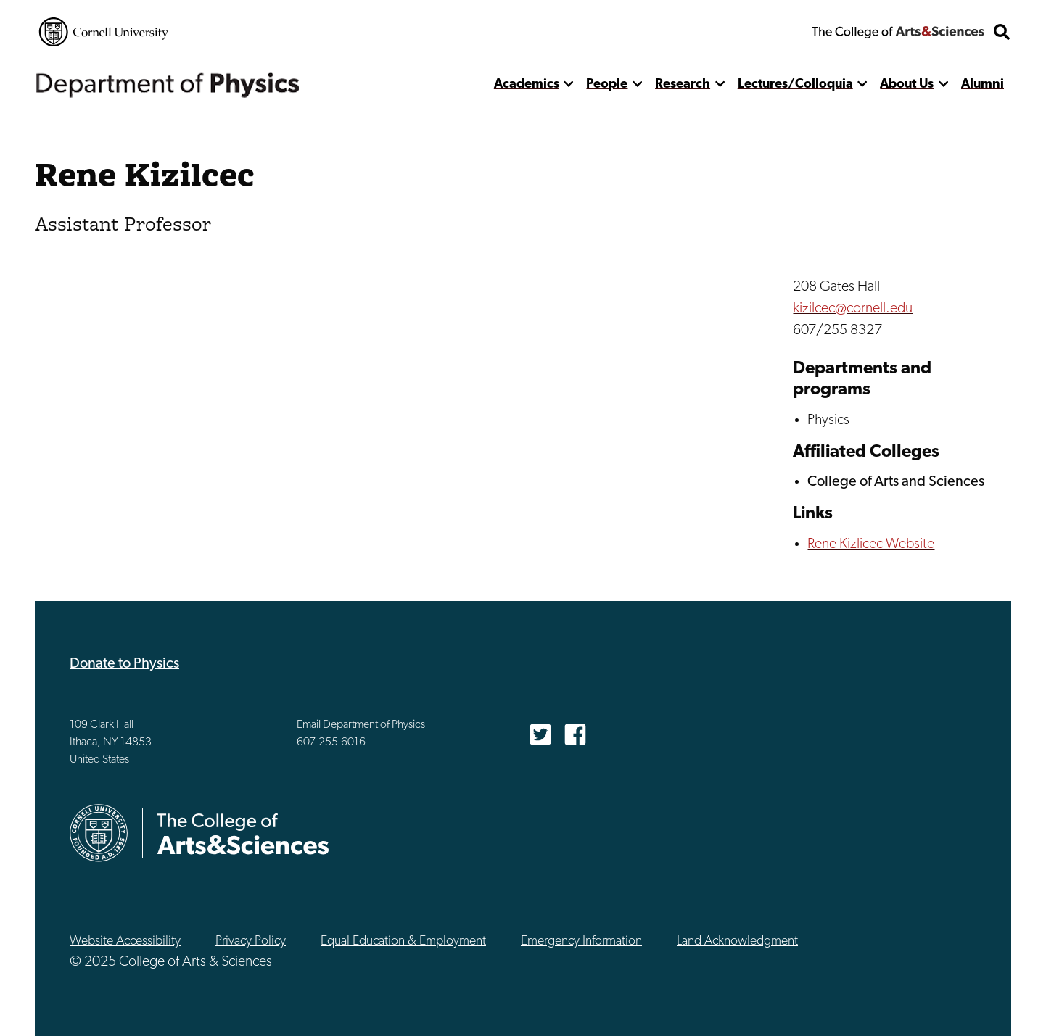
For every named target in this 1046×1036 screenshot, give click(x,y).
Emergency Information (581, 941)
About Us (907, 84)
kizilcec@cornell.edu (853, 309)
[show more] (569, 84)
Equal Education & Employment (403, 941)
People (606, 84)
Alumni (982, 84)
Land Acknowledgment (737, 941)
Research (682, 84)
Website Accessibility (125, 941)
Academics (526, 84)
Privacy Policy (250, 941)
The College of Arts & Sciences (898, 32)
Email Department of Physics (361, 725)
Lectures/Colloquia (795, 84)
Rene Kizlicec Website (870, 544)
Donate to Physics (124, 664)
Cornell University (104, 31)
